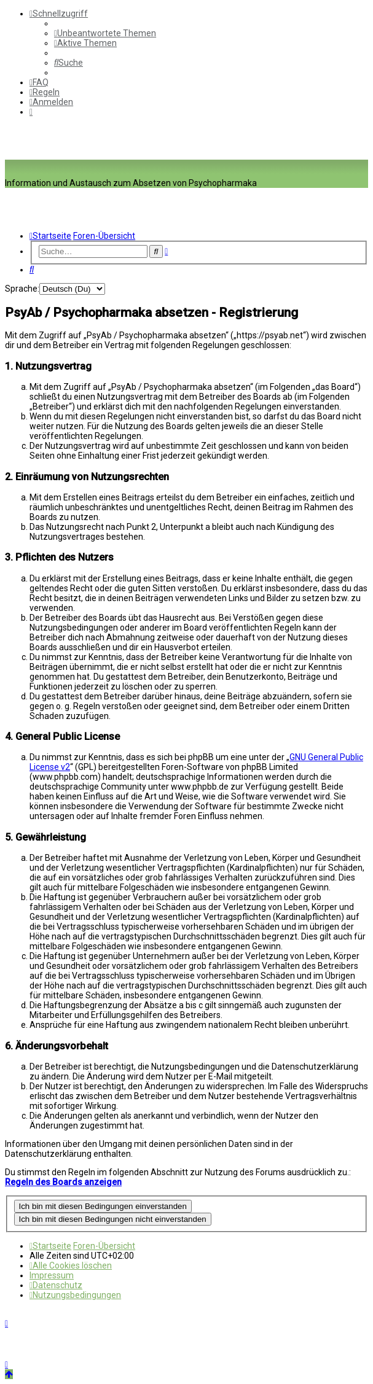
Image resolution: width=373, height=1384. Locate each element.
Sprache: (22, 289)
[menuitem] (105, 33)
